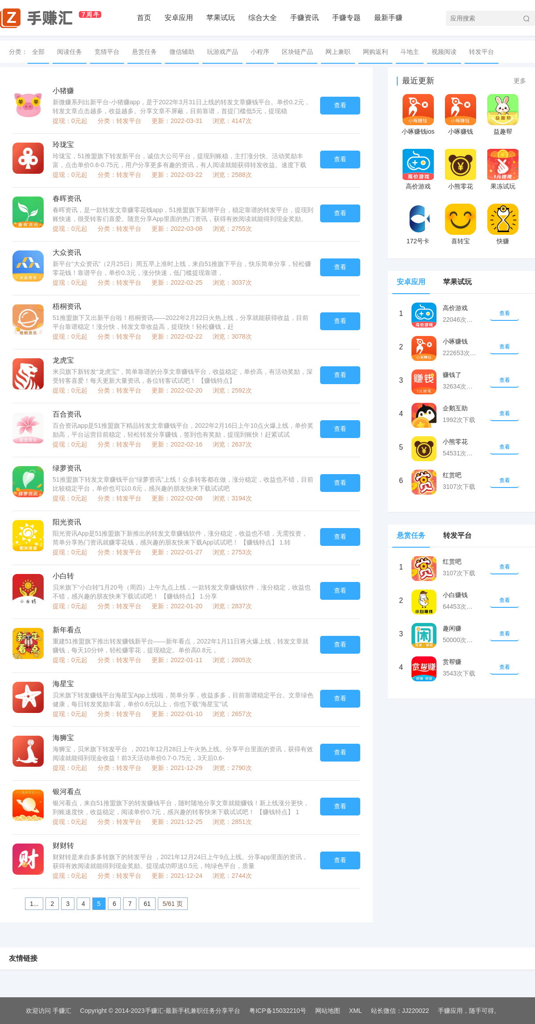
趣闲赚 (452, 628)
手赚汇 (62, 1010)
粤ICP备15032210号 (277, 1010)
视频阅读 (444, 51)
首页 (144, 17)
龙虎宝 (63, 360)
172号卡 (418, 241)
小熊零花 (460, 186)
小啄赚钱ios (418, 131)
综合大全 (262, 17)
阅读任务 (69, 51)
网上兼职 (337, 51)
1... (34, 903)
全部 (38, 51)
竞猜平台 (107, 51)
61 (147, 903)
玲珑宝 (63, 144)
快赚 (503, 241)
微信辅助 (181, 51)
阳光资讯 (67, 522)
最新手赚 (388, 17)
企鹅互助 (455, 408)
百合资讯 (67, 414)
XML (355, 1010)
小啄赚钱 (460, 131)
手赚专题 (346, 17)
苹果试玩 (220, 17)
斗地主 (409, 51)
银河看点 (67, 791)
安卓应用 (179, 17)
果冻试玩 (502, 186)
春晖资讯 (67, 198)
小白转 (63, 576)
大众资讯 (67, 252)
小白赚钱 (455, 594)
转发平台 (481, 51)
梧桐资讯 (67, 306)
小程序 (260, 51)
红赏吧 (452, 475)
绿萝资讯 (67, 468)
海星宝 (63, 684)
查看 (340, 105)
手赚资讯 (304, 17)
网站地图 (327, 1010)
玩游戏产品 (222, 51)
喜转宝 (460, 241)
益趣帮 (503, 131)
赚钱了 (452, 374)
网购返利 (375, 51)
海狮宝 (63, 737)
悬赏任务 (144, 51)
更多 (520, 80)
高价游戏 (418, 186)
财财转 (63, 845)
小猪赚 (63, 90)
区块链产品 (297, 51)
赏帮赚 (452, 661)
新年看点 (67, 630)
